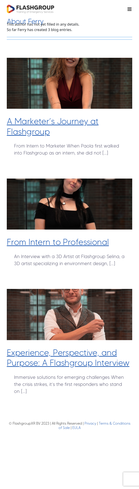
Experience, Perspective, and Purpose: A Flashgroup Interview (68, 357)
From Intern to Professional (58, 242)
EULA (76, 428)
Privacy (90, 423)
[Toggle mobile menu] (129, 9)
